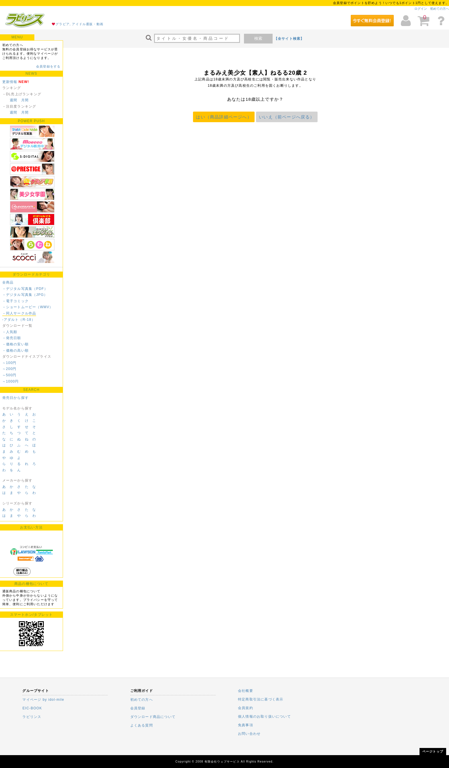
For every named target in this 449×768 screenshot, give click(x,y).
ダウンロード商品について (153, 717)
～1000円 (10, 381)
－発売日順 (11, 338)
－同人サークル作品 (19, 313)
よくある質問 (141, 725)
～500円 (9, 375)
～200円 (9, 369)
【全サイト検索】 (289, 39)
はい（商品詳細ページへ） (223, 116)
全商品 (8, 282)
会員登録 (137, 708)
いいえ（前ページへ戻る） (286, 116)
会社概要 (245, 691)
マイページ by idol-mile (43, 700)
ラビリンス (31, 717)
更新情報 (9, 82)
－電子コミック (15, 301)
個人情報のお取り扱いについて (264, 716)
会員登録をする (48, 66)
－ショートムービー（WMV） (27, 307)
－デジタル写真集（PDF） (25, 289)
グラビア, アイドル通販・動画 (79, 24)
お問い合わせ (249, 734)
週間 (13, 100)
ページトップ (432, 751)
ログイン (420, 8)
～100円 (9, 363)
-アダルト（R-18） (18, 320)
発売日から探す (15, 398)
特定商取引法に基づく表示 (260, 699)
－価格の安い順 (15, 344)
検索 (258, 38)
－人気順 (9, 332)
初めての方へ (439, 8)
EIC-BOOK (32, 708)
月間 (25, 100)
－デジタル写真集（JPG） (25, 295)
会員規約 (245, 708)
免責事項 (245, 725)
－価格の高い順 (15, 351)
